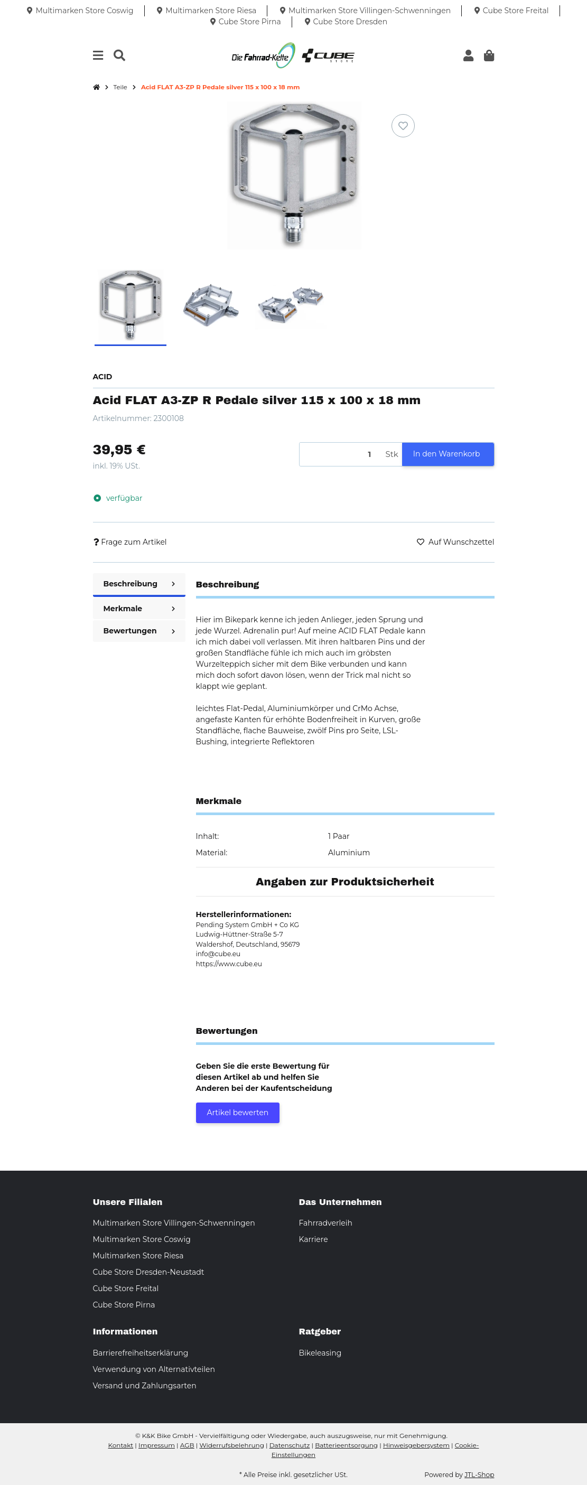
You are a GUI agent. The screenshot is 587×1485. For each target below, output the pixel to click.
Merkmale (139, 608)
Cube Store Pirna (124, 1305)
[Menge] (341, 454)
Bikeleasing (320, 1353)
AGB (187, 1445)
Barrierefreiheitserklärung (141, 1353)
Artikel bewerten (238, 1112)
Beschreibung (139, 584)
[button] (468, 55)
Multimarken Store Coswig (142, 1239)
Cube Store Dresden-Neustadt (148, 1272)
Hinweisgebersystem (416, 1445)
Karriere (313, 1239)
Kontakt (121, 1445)
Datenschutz (289, 1445)
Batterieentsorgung (346, 1445)
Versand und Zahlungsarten (145, 1385)
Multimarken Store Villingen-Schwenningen (174, 1223)
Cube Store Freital (126, 1288)
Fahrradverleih (325, 1223)
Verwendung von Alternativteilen (154, 1369)
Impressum (156, 1445)
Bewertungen (139, 631)
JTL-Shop (479, 1475)
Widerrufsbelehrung (231, 1445)
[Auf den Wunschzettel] (403, 125)
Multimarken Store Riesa (138, 1255)
